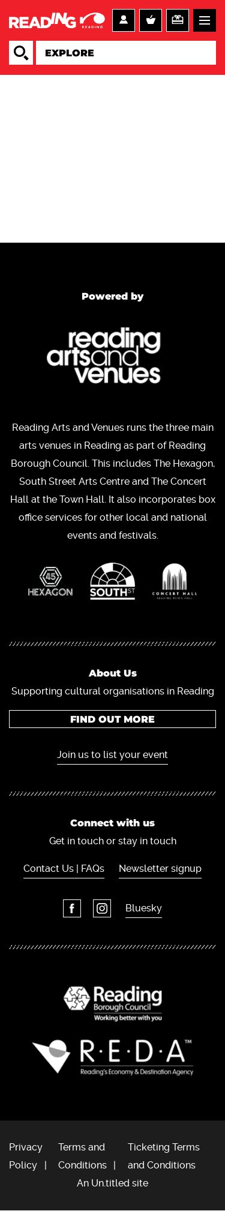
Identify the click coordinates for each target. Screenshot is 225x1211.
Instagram (102, 908)
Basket (150, 20)
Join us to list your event (112, 754)
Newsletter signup (160, 868)
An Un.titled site (112, 1183)
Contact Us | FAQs (63, 868)
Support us (177, 20)
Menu (204, 20)
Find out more (112, 719)
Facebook (72, 908)
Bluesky (143, 908)
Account (123, 20)
